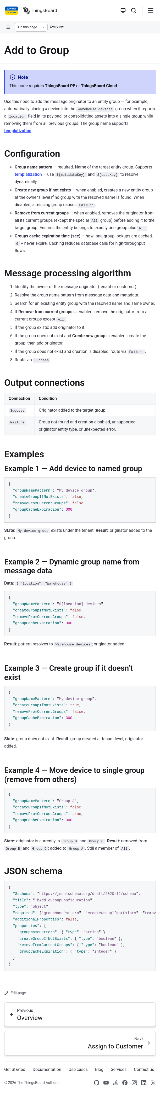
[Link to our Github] (96, 1082)
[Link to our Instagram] (134, 1082)
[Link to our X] (153, 1082)
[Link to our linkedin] (143, 1082)
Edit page (15, 993)
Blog (99, 1069)
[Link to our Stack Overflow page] (115, 1082)
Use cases (78, 1069)
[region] (80, 926)
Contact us (144, 1069)
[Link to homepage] (39, 10)
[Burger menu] (150, 10)
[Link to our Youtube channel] (106, 1082)
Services (118, 1069)
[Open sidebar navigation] (8, 27)
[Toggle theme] (123, 10)
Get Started (14, 1069)
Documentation (47, 1069)
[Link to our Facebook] (125, 1082)
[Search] (133, 10)
